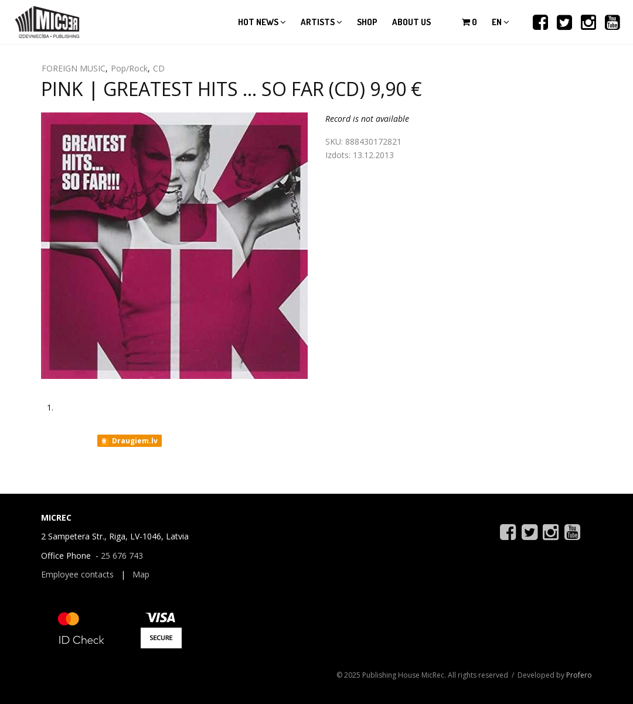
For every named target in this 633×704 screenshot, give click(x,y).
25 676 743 (122, 555)
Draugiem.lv (129, 441)
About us (411, 22)
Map (140, 574)
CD (159, 68)
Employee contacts (77, 574)
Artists (321, 22)
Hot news (262, 22)
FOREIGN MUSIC (74, 68)
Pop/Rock (129, 68)
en (500, 22)
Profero (579, 675)
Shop (367, 22)
